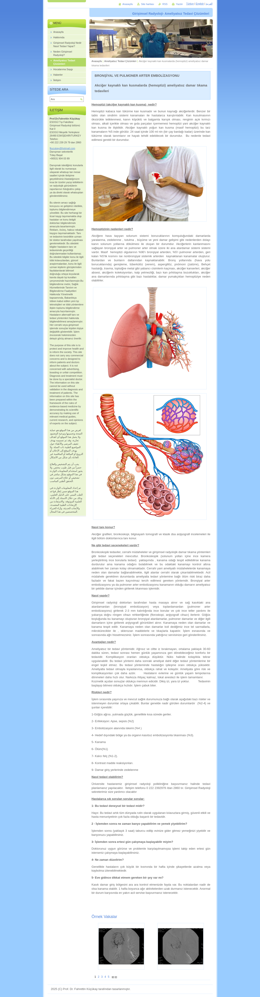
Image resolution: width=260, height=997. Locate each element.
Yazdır (179, 4)
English (200, 3)
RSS (164, 4)
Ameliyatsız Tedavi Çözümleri (120, 61)
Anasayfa (97, 61)
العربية (209, 3)
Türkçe (190, 3)
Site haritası (147, 4)
